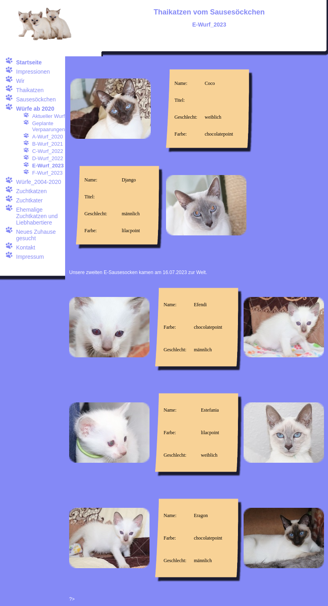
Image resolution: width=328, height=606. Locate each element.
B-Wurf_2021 (47, 144)
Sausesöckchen (36, 99)
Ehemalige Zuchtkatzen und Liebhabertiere (37, 216)
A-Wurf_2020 (47, 137)
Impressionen (33, 71)
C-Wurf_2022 (47, 151)
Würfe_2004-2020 (38, 182)
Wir (20, 81)
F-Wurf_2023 (47, 173)
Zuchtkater (29, 200)
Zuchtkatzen (31, 191)
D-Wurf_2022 (47, 158)
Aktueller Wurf (48, 116)
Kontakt (25, 247)
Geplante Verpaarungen (48, 126)
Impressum (30, 257)
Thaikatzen (29, 90)
